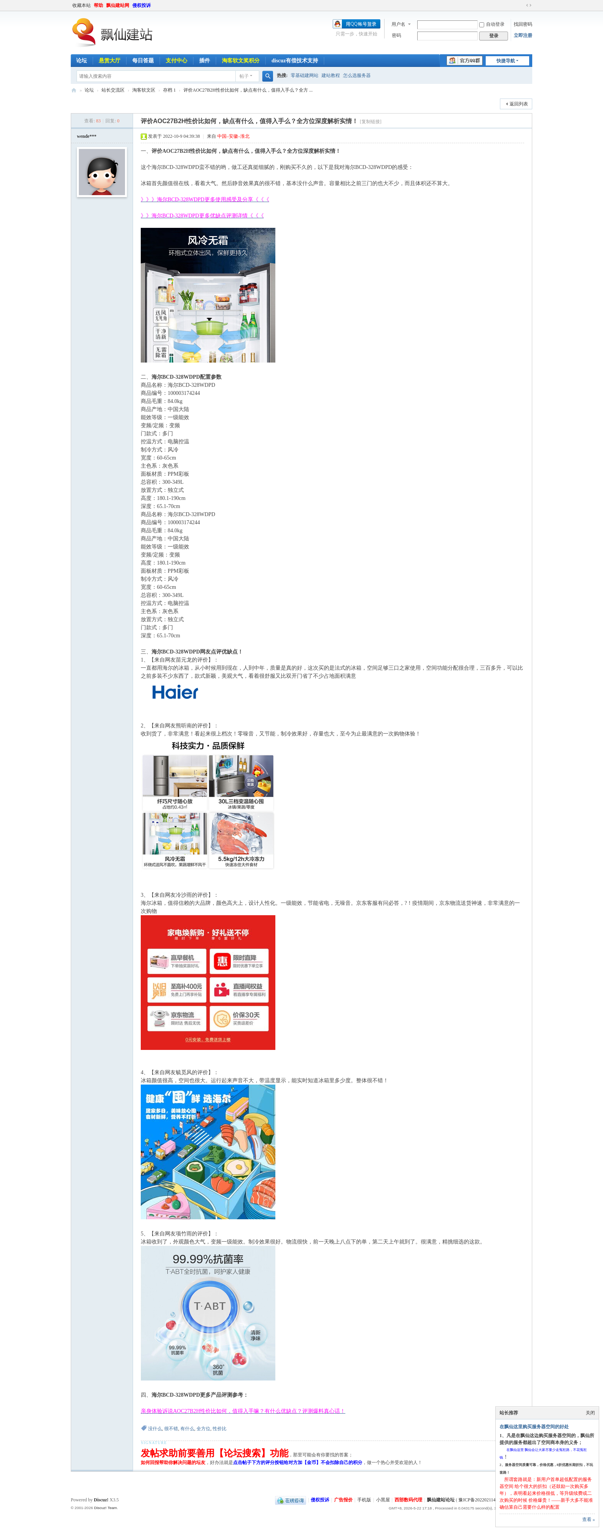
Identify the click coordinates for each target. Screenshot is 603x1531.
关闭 (590, 1413)
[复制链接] (370, 121)
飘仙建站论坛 (74, 90)
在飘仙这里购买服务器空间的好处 (534, 1426)
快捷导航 (505, 61)
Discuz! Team (105, 1508)
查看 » (588, 1519)
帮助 (98, 5)
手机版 (364, 1500)
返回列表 (519, 104)
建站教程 (330, 75)
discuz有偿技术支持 (295, 61)
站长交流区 (113, 90)
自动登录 (492, 24)
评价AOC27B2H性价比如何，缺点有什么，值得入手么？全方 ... (248, 90)
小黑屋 (383, 1500)
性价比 (220, 1428)
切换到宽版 (528, 5)
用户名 (398, 24)
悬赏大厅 (109, 61)
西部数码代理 (408, 1500)
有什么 (187, 1428)
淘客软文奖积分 (241, 61)
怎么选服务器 (357, 75)
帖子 (244, 76)
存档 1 (169, 90)
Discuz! (101, 1500)
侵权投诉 (141, 5)
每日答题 (143, 61)
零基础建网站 (304, 75)
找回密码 (523, 24)
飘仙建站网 (117, 5)
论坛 (81, 61)
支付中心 (176, 61)
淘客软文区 (143, 90)
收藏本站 (81, 5)
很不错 (171, 1428)
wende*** (87, 136)
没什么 (155, 1428)
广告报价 (343, 1500)
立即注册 (523, 35)
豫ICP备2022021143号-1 (482, 1500)
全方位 (203, 1428)
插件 (204, 61)
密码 (396, 35)
